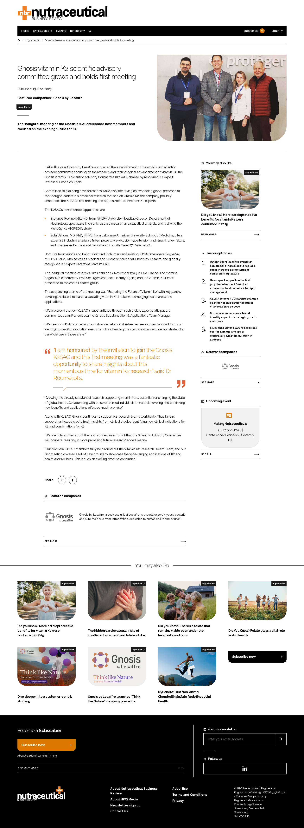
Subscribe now (244, 657)
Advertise (180, 789)
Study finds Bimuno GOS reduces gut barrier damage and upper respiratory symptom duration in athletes (233, 334)
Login (275, 31)
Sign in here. (50, 755)
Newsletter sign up (125, 805)
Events (61, 31)
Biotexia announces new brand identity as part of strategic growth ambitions (233, 317)
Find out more (27, 768)
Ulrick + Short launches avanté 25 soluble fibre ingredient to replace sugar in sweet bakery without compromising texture (232, 268)
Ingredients (24, 107)
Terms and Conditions (189, 795)
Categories (41, 31)
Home (25, 31)
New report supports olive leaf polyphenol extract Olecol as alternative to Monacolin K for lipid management (232, 286)
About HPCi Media (124, 799)
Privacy (178, 801)
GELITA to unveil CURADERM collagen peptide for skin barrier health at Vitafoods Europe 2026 (234, 303)
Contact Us (119, 811)
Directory (77, 31)
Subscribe (254, 31)
